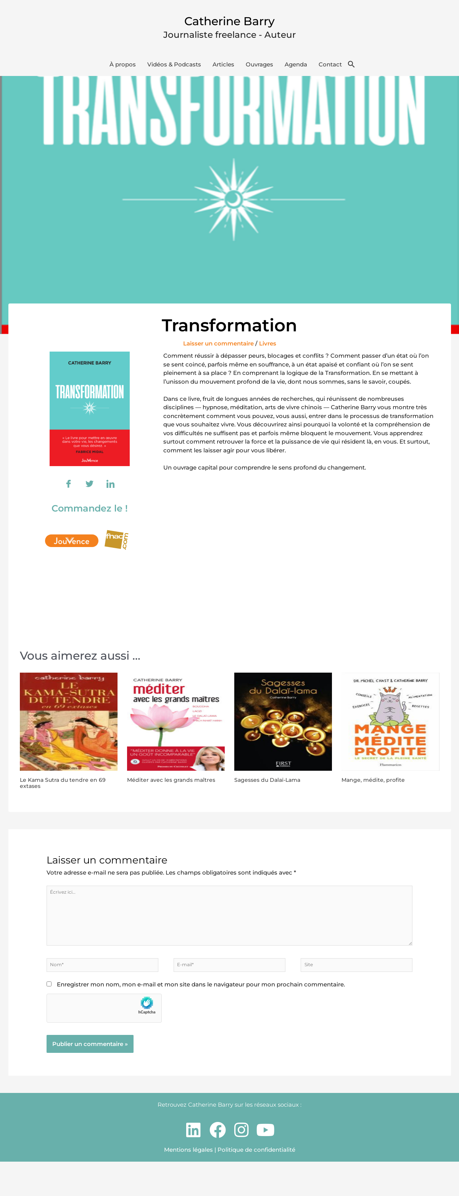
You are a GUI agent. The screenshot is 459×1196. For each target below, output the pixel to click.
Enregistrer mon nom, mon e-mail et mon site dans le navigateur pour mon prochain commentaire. (201, 1018)
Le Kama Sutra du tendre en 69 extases (68, 788)
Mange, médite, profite (380, 784)
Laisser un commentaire (218, 348)
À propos (123, 69)
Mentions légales (188, 1183)
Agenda (296, 69)
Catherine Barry (229, 19)
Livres (267, 348)
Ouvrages (259, 69)
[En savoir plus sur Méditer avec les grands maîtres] (176, 726)
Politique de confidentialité (256, 1183)
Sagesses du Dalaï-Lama (276, 784)
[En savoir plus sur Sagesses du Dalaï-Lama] (283, 726)
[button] (351, 69)
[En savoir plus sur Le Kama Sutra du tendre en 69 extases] (69, 726)
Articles (223, 69)
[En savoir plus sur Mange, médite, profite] (390, 726)
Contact (330, 69)
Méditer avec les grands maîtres (168, 788)
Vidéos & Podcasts (174, 69)
